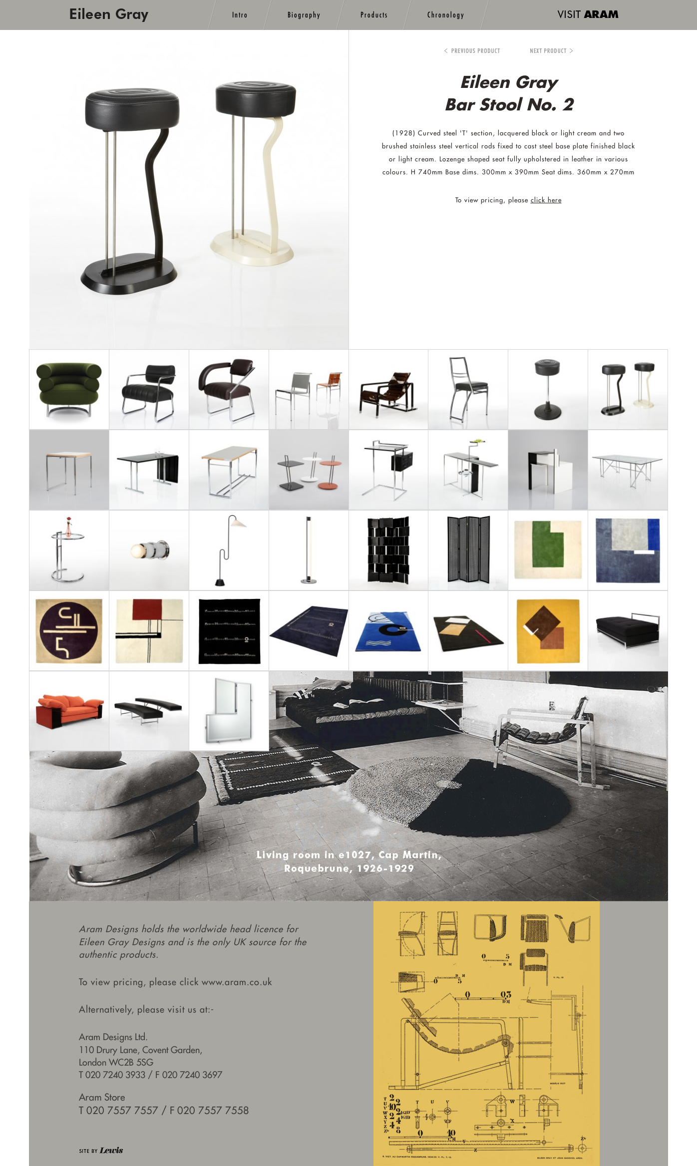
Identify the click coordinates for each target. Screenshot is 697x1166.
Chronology (446, 14)
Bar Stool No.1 (472, 51)
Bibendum (544, 51)
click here (546, 200)
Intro (240, 14)
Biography (304, 14)
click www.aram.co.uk (226, 982)
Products (374, 14)
